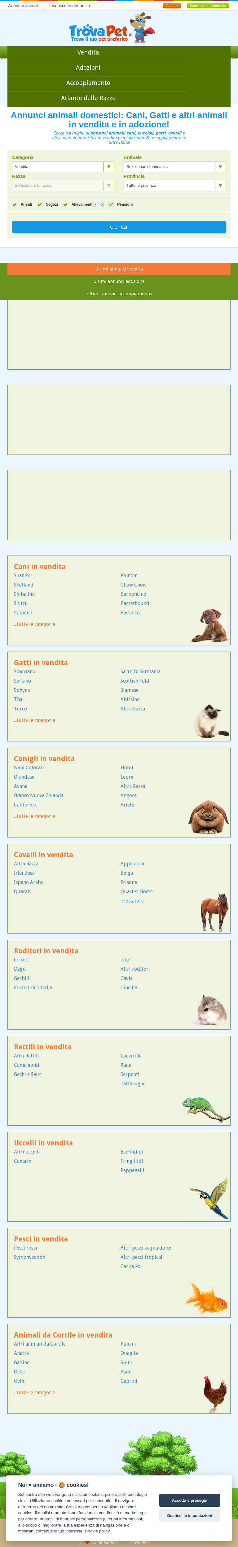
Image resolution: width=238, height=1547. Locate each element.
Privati (26, 204)
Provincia (134, 176)
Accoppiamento (88, 82)
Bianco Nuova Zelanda (39, 795)
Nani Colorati (29, 768)
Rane (126, 1065)
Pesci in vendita (41, 1239)
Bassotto (130, 613)
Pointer (129, 575)
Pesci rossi (25, 1248)
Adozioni (88, 67)
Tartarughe (133, 1084)
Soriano (22, 681)
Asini (126, 1372)
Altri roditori (135, 969)
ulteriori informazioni (123, 1519)
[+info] (98, 204)
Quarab (22, 891)
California (25, 805)
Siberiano (24, 672)
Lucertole (131, 1056)
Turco (20, 709)
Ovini (20, 1381)
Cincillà (129, 988)
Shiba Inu (24, 594)
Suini (126, 1362)
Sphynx (22, 690)
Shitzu (21, 603)
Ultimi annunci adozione (119, 281)
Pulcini (128, 1344)
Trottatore (132, 901)
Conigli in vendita (44, 759)
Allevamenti (88, 204)
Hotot (127, 768)
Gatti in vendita (41, 663)
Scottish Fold (135, 681)
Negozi (52, 204)
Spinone (23, 613)
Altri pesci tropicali (142, 1257)
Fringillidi (132, 1161)
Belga (127, 873)
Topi (126, 960)
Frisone (129, 882)
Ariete (127, 805)
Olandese (24, 777)
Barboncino (133, 594)
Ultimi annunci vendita (119, 269)
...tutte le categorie (34, 624)
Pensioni (125, 204)
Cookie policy (97, 1531)
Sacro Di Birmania (141, 672)
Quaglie (129, 1353)
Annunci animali (23, 5)
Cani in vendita (40, 567)
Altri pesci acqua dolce (146, 1248)
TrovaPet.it (139, 1542)
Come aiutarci (101, 1542)
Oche (19, 1372)
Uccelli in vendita (43, 1143)
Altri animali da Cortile (40, 1344)
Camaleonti (26, 1065)
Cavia (127, 978)
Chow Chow (134, 585)
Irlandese (24, 873)
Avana (20, 786)
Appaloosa (132, 864)
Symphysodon (29, 1257)
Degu (20, 969)
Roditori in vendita (46, 951)
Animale (133, 157)
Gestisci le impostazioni (189, 1515)
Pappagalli (132, 1170)
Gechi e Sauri (28, 1074)
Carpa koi (131, 1266)
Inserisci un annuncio (69, 5)
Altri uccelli (27, 1152)
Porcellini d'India (33, 988)
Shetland (23, 585)
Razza (18, 176)
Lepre (127, 777)
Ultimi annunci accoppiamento (119, 294)
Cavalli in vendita (43, 855)
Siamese (130, 690)
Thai (19, 699)
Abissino (130, 699)
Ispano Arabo (29, 882)
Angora (129, 795)
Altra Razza (133, 709)
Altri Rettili (26, 1056)
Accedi (172, 5)
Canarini (23, 1161)
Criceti (21, 960)
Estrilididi (132, 1152)
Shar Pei (23, 575)
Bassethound (135, 603)
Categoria (22, 157)
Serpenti (130, 1074)
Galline (21, 1362)
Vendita (88, 52)
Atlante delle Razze (88, 98)
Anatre (21, 1353)
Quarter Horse (137, 891)
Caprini (129, 1381)
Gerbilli (22, 978)
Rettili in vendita (43, 1047)
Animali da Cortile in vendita (63, 1335)
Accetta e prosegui (190, 1500)
